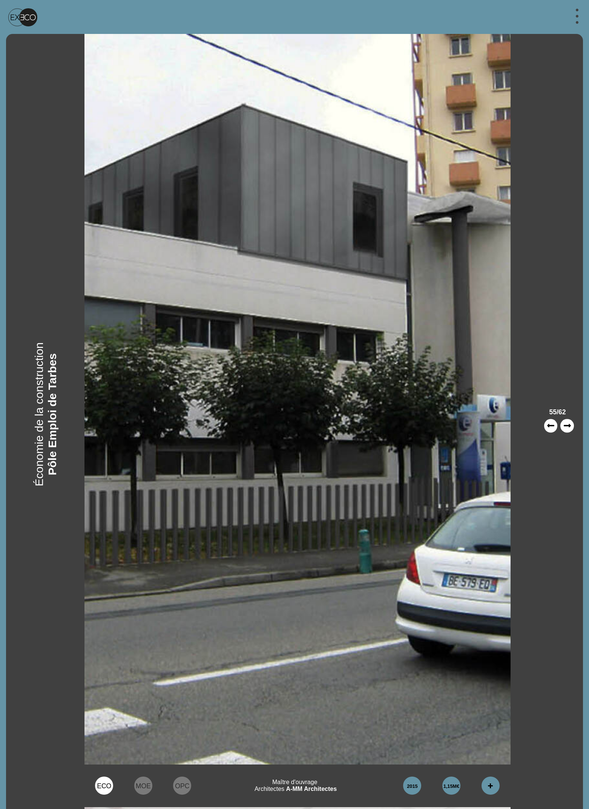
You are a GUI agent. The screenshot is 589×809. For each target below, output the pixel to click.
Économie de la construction (38, 414)
